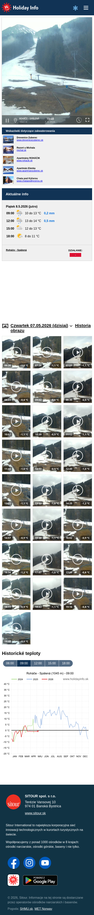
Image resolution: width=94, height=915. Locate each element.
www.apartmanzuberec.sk (30, 170)
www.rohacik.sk (25, 160)
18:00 (66, 663)
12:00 (38, 663)
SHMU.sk (26, 908)
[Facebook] (14, 863)
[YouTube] (45, 863)
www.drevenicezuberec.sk (30, 140)
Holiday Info (16, 5)
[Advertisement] (47, 289)
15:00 (52, 663)
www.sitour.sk (35, 813)
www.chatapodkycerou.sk (30, 181)
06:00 (10, 663)
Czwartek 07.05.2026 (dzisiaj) (41, 325)
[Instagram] (29, 863)
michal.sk (21, 150)
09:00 (24, 663)
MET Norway (43, 908)
